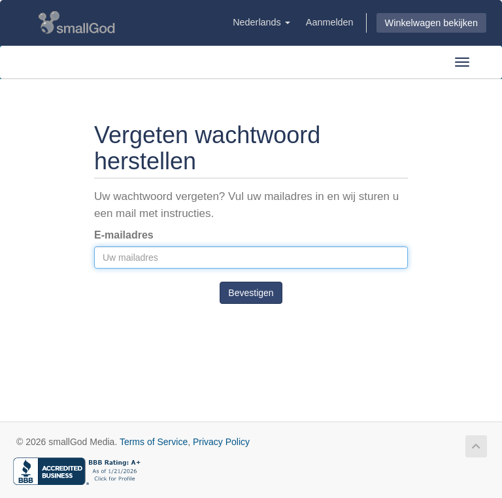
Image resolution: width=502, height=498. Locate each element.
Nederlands (261, 22)
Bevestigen (250, 293)
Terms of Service (154, 442)
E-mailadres (124, 235)
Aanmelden (330, 22)
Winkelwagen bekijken (431, 23)
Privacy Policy (221, 442)
